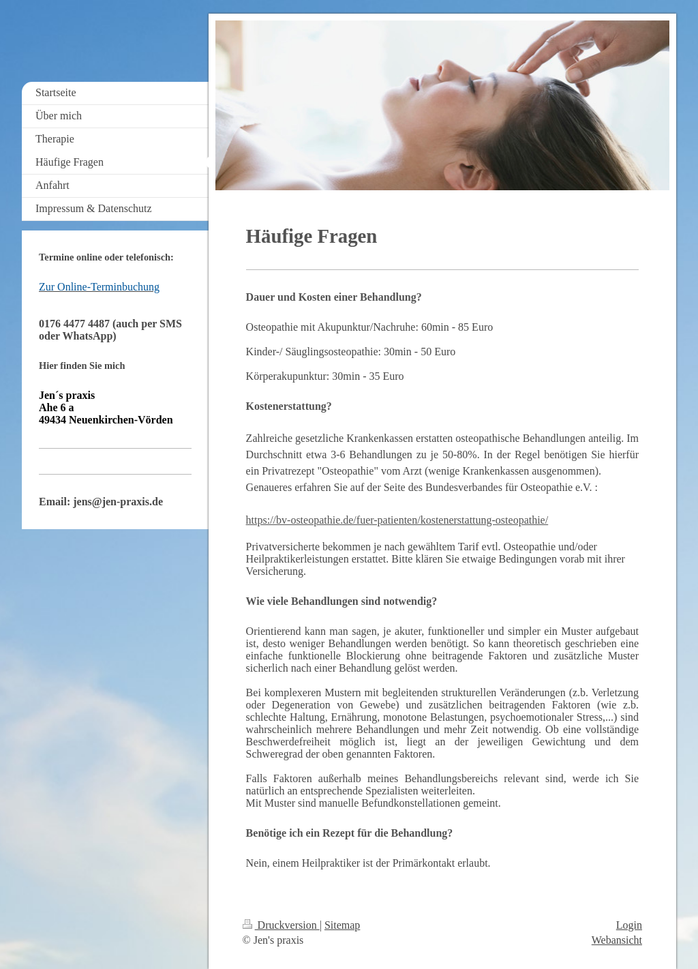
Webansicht (617, 940)
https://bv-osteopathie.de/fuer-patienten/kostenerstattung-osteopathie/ (397, 520)
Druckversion (281, 925)
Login (629, 925)
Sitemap (342, 925)
